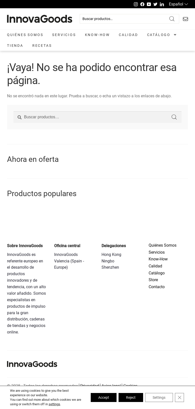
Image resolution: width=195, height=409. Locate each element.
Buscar (172, 19)
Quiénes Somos (25, 35)
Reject (131, 397)
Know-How (97, 35)
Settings (159, 397)
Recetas (42, 46)
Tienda (15, 46)
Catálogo (158, 35)
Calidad (128, 35)
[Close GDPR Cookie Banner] (179, 397)
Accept (103, 397)
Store (153, 279)
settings (54, 404)
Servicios (64, 35)
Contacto (157, 286)
